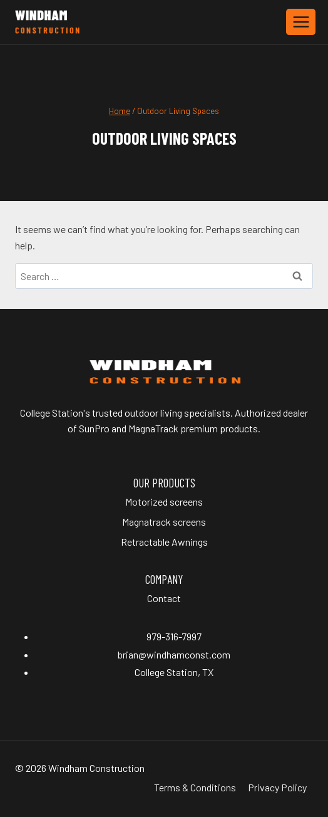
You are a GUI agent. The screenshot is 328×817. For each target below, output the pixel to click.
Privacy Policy (277, 787)
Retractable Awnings (164, 542)
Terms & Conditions (195, 787)
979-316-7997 (174, 636)
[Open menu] (300, 21)
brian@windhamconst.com (174, 654)
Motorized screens (164, 501)
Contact (164, 598)
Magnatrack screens (164, 522)
